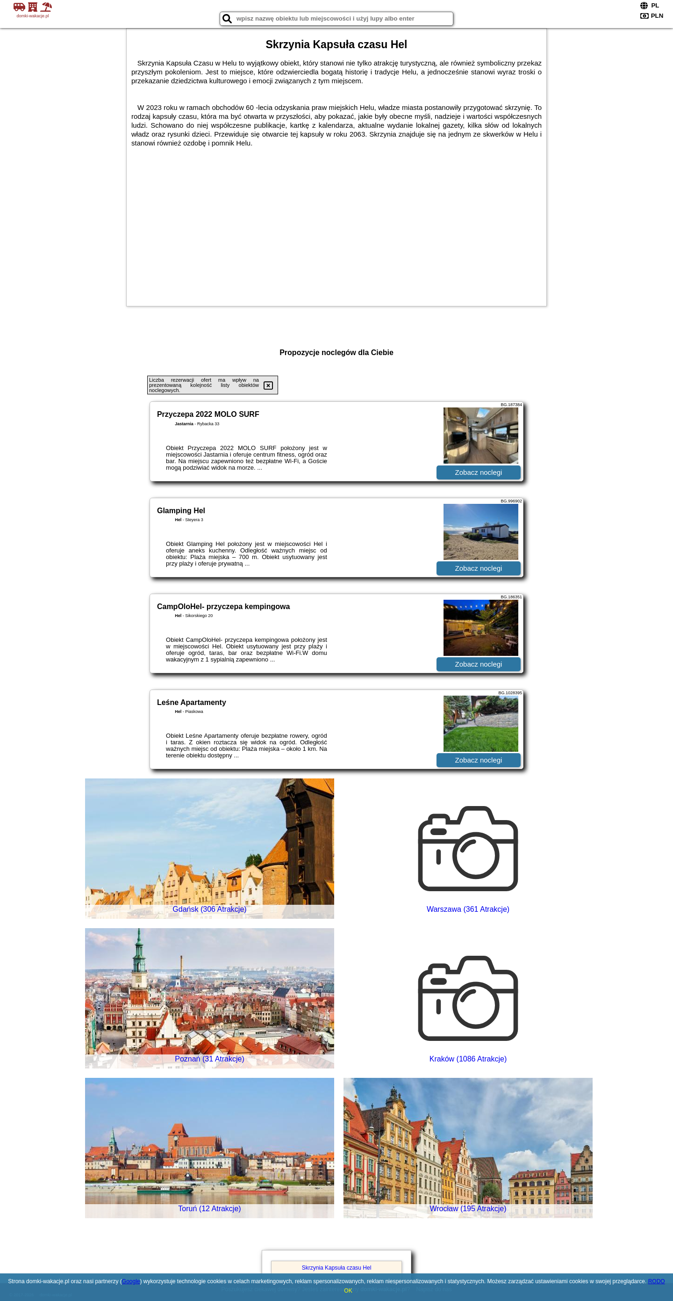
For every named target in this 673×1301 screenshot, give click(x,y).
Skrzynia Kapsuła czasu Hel (337, 1268)
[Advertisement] (336, 226)
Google (131, 1281)
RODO (656, 1281)
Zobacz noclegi (478, 472)
